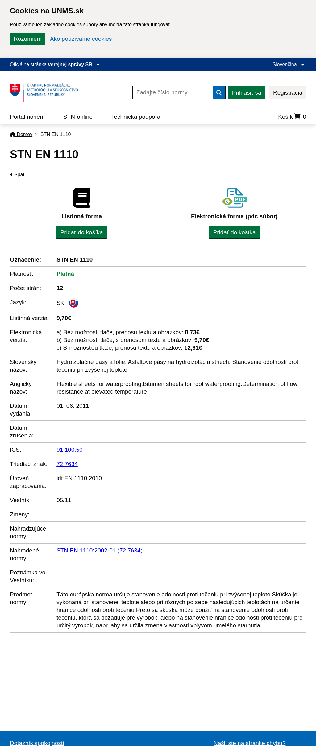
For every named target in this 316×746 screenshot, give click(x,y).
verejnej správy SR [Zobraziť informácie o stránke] (74, 64)
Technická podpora (135, 116)
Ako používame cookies (81, 39)
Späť (19, 174)
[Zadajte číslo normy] (173, 92)
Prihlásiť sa (246, 92)
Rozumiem (28, 39)
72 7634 (67, 464)
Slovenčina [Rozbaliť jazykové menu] (288, 64)
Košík (292, 116)
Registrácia (287, 92)
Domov (21, 134)
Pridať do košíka (81, 232)
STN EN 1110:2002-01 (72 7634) (99, 550)
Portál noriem (27, 116)
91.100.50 (69, 449)
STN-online (78, 116)
